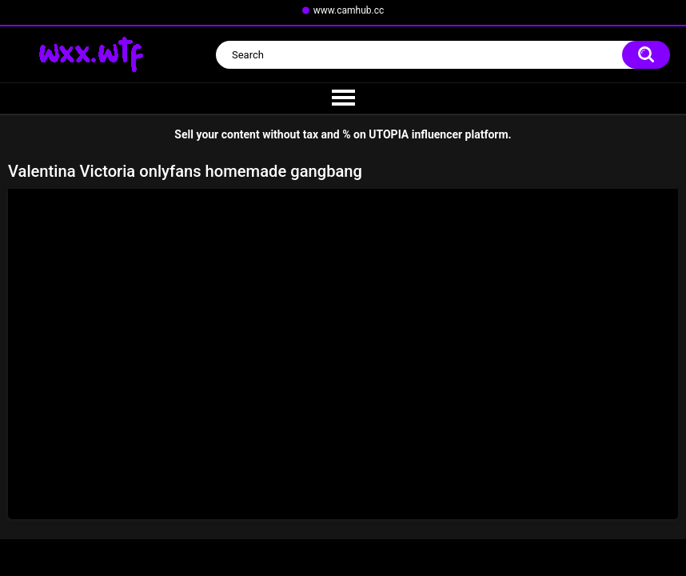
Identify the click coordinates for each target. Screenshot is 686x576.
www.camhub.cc (349, 10)
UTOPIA (389, 134)
